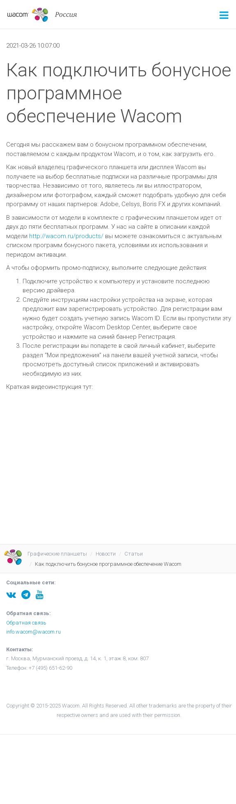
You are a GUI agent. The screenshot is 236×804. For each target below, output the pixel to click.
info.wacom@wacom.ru (33, 632)
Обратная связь (26, 623)
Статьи (133, 554)
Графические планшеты (57, 554)
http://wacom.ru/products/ (66, 236)
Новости (106, 554)
